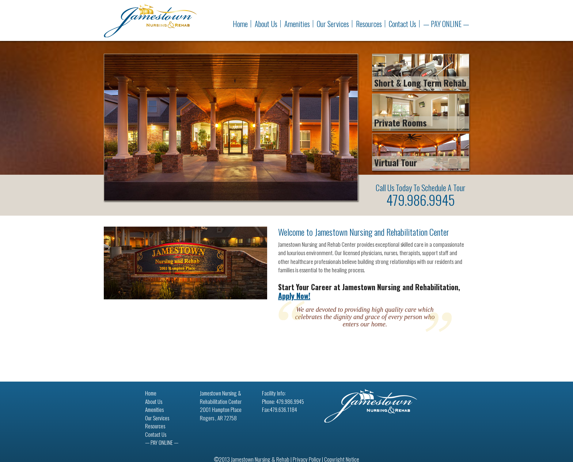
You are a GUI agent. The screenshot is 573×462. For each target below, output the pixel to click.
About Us (266, 23)
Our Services (333, 23)
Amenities (297, 23)
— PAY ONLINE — (446, 23)
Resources (369, 23)
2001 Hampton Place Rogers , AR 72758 (221, 413)
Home (240, 23)
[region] (231, 127)
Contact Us (402, 23)
